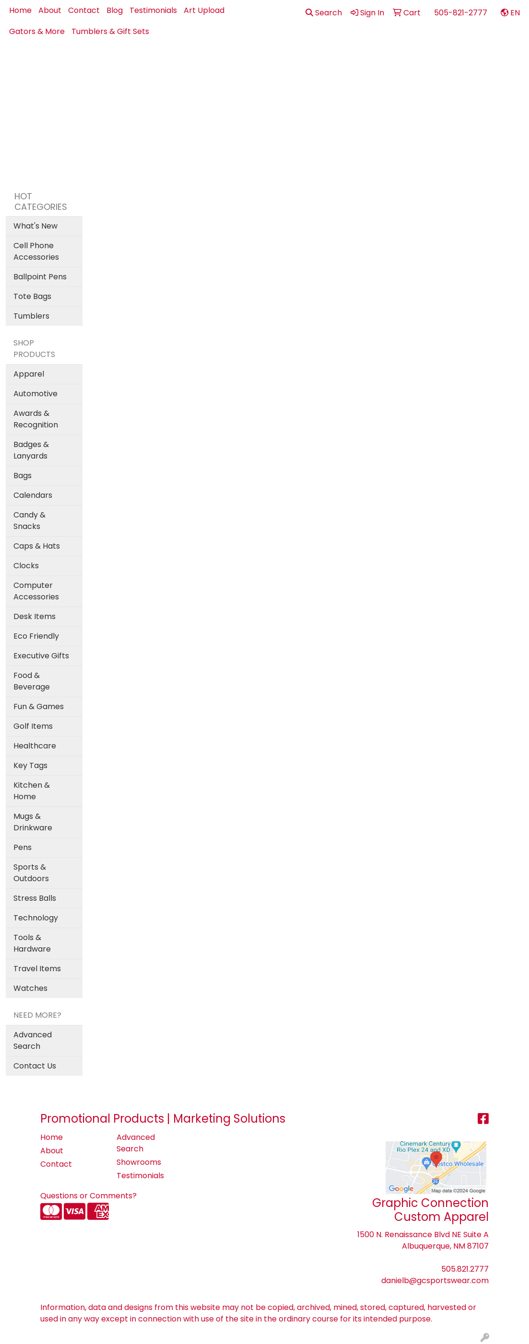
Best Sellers (237, 63)
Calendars (32, 495)
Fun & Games (38, 706)
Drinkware (320, 63)
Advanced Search (32, 1040)
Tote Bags (32, 296)
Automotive (35, 393)
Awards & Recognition (35, 419)
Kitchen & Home (31, 791)
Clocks (26, 565)
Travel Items (37, 968)
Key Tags (30, 765)
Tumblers (31, 316)
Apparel (192, 63)
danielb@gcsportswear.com (435, 1280)
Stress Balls (34, 898)
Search (324, 12)
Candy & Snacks (29, 520)
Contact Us (34, 1065)
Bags (276, 63)
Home (20, 10)
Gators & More (37, 31)
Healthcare (34, 745)
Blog (114, 10)
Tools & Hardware (32, 943)
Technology (35, 917)
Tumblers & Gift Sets (110, 31)
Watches (30, 988)
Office (430, 63)
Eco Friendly (36, 636)
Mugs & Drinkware (32, 822)
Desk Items (34, 616)
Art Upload (204, 10)
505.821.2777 (465, 1269)
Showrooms (139, 1162)
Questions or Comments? (88, 1195)
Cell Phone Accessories (36, 251)
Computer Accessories (36, 591)
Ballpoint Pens (40, 276)
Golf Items (33, 726)
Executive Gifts (41, 655)
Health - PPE (379, 63)
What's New (35, 225)
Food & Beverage (31, 681)
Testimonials (153, 10)
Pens (467, 63)
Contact (84, 10)
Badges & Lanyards (31, 450)
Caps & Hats (36, 545)
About (49, 10)
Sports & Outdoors (31, 873)
